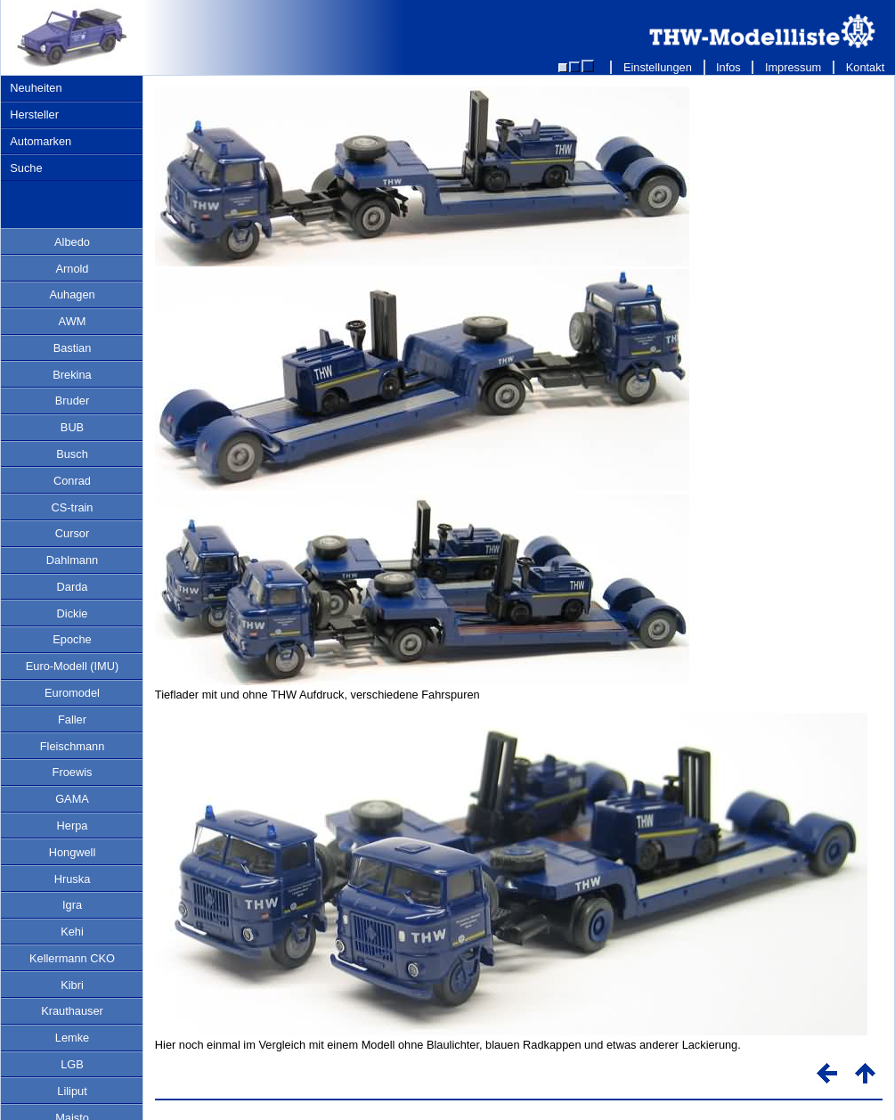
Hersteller (34, 114)
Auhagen (71, 294)
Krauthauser (72, 1011)
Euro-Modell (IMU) (72, 666)
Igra (72, 905)
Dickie (72, 613)
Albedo (72, 242)
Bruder (72, 400)
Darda (72, 586)
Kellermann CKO (72, 958)
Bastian (72, 348)
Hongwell (72, 852)
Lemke (72, 1037)
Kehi (72, 931)
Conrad (72, 480)
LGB (72, 1064)
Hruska (72, 879)
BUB (72, 427)
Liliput (71, 1091)
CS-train (73, 507)
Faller (72, 719)
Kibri (72, 985)
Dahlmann (72, 560)
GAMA (72, 798)
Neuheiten (35, 87)
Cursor (72, 533)
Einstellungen (657, 67)
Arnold (72, 268)
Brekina (72, 374)
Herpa (72, 825)
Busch (72, 454)
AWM (72, 321)
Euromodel (72, 692)
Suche (26, 168)
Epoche (72, 639)
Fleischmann (72, 746)
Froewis (73, 772)
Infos (729, 67)
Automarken (40, 141)
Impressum (793, 67)
